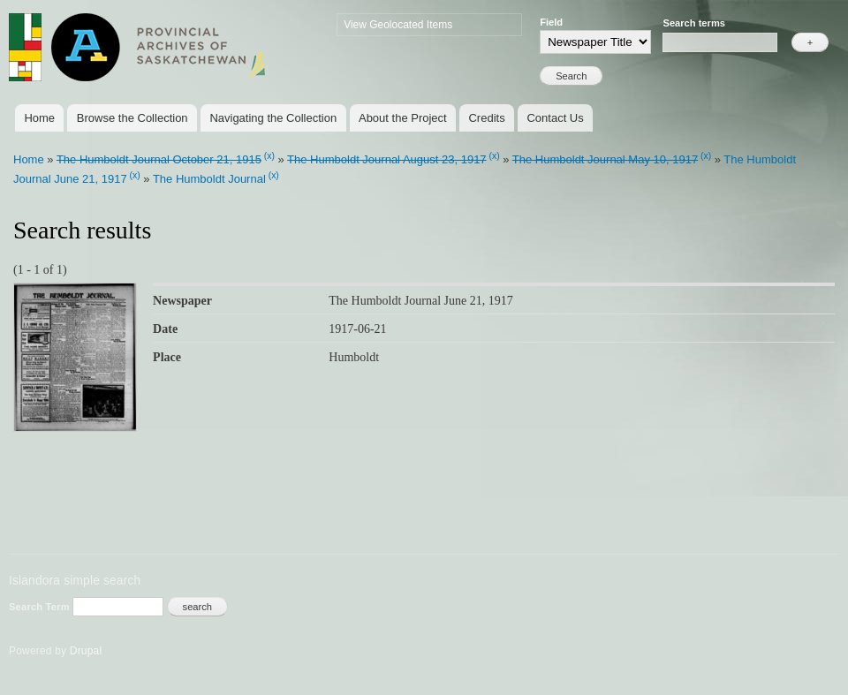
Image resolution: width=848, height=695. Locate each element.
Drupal (86, 651)
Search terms (693, 23)
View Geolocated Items (398, 25)
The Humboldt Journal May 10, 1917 (605, 159)
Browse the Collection (132, 118)
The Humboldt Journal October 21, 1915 (159, 159)
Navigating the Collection (273, 118)
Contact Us (554, 118)
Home (39, 118)
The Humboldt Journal (209, 178)
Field (551, 22)
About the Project (403, 118)
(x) (269, 156)
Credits (486, 118)
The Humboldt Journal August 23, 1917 (386, 159)
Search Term (40, 606)
